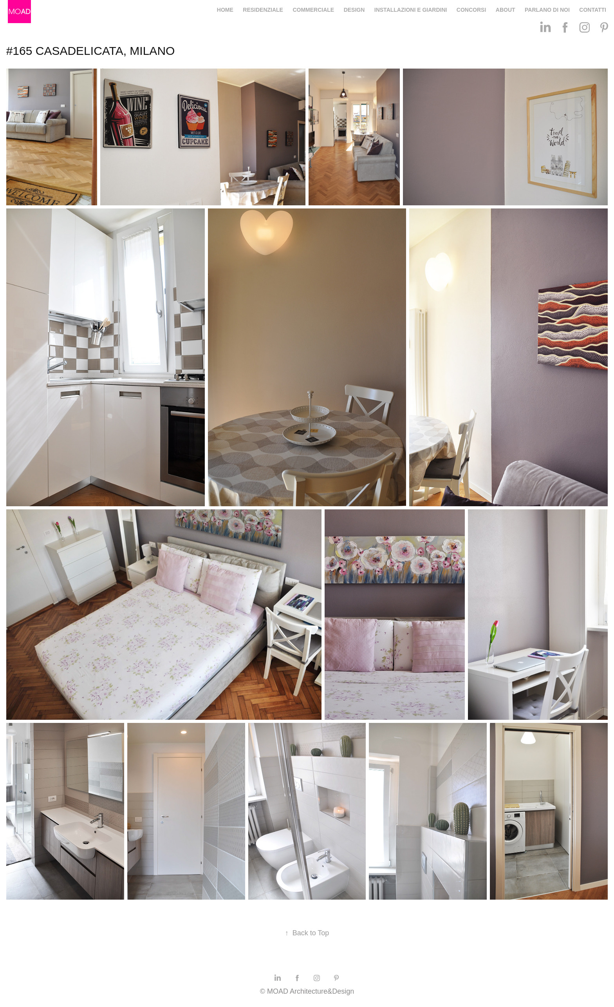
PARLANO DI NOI (547, 10)
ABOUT (505, 10)
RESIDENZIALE (263, 10)
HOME (225, 10)
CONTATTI (592, 10)
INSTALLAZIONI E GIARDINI (410, 10)
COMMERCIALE (313, 10)
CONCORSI (471, 10)
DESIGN (354, 10)
